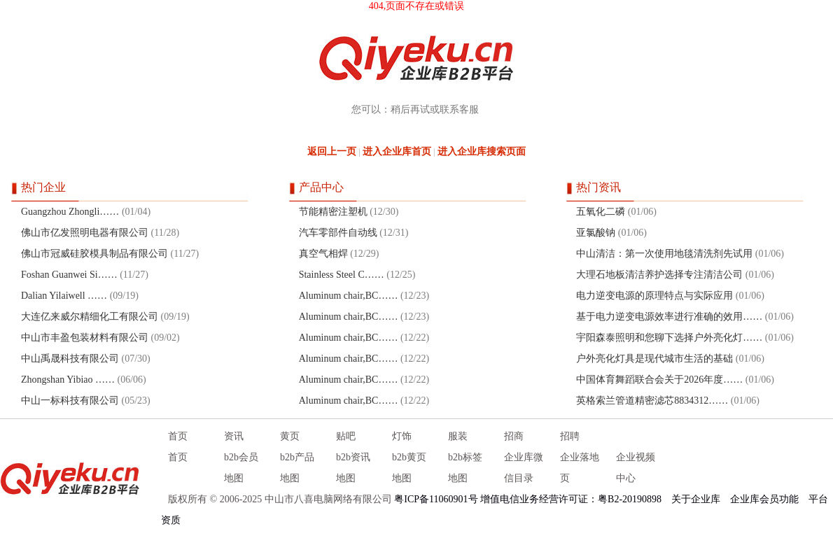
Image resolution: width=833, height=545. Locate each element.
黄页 (290, 436)
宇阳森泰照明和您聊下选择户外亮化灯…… (669, 337)
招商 (514, 436)
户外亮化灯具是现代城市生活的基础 (654, 358)
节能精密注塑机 (333, 211)
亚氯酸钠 (595, 232)
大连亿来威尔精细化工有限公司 (89, 316)
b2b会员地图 (241, 467)
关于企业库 (695, 499)
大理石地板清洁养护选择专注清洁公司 (659, 274)
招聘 (570, 436)
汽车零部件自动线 (338, 232)
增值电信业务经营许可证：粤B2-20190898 (571, 499)
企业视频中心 (635, 467)
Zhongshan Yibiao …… (68, 379)
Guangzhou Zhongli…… (70, 211)
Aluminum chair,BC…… (348, 295)
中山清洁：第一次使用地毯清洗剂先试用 (664, 253)
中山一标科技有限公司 (70, 400)
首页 (178, 436)
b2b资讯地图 (353, 467)
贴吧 (346, 436)
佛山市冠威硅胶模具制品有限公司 (94, 253)
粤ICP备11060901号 (435, 499)
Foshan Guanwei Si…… (69, 274)
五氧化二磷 (600, 211)
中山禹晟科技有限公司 (70, 358)
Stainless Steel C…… (341, 274)
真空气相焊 (323, 253)
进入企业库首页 (397, 151)
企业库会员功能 (764, 499)
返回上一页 (331, 151)
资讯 (234, 436)
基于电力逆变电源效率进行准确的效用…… (669, 316)
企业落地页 (579, 467)
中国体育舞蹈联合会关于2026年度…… (659, 379)
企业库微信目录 (523, 467)
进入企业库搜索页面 (482, 151)
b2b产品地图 (297, 467)
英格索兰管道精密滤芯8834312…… (652, 400)
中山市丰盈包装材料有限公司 (84, 337)
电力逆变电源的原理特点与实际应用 (654, 295)
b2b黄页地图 (409, 467)
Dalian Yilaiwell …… (64, 295)
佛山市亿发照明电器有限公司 (84, 232)
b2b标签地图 (465, 467)
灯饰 (402, 436)
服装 (458, 436)
